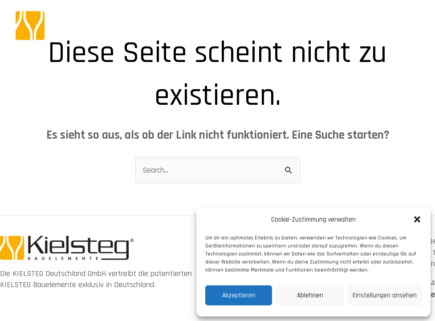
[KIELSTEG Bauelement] (96, 25)
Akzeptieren (239, 295)
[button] (417, 219)
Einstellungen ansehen (385, 295)
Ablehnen (310, 295)
